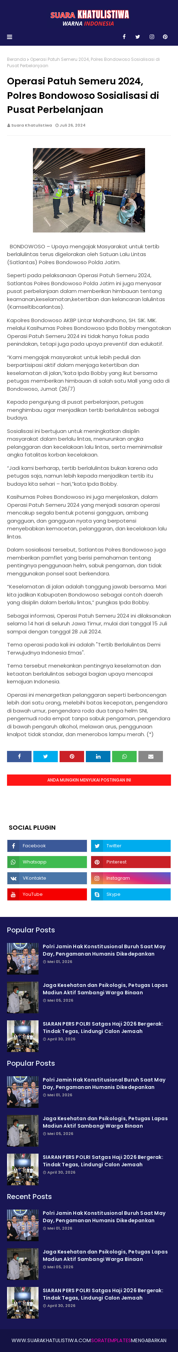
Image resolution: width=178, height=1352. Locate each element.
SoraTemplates (111, 1340)
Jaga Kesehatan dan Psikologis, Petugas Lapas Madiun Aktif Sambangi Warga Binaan (105, 989)
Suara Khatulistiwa (31, 125)
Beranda (16, 59)
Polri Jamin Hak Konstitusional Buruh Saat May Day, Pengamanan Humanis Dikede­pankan (104, 950)
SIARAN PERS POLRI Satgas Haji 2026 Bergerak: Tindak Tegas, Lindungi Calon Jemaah (103, 1027)
